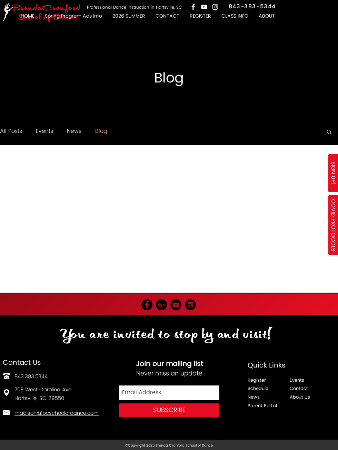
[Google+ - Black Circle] (161, 304)
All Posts (11, 131)
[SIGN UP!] (333, 173)
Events (44, 131)
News (74, 131)
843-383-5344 (252, 6)
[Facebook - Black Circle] (146, 304)
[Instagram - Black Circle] (190, 304)
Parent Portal (262, 406)
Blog (101, 131)
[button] (235, 16)
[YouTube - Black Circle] (175, 304)
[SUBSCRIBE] (169, 410)
